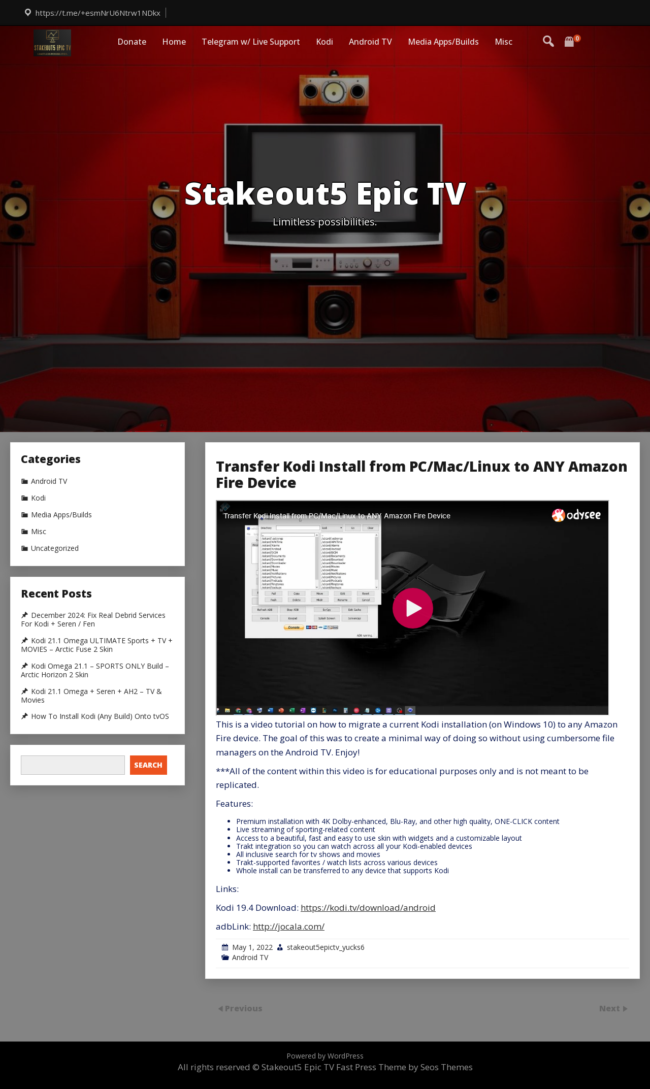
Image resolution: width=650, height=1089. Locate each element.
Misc (503, 41)
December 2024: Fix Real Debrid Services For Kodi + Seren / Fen (93, 620)
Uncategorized (55, 548)
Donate (131, 41)
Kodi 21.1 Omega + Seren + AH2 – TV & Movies (91, 696)
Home (174, 41)
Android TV (370, 41)
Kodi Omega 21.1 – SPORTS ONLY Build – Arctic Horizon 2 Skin (95, 670)
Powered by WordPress (325, 1056)
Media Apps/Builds (443, 41)
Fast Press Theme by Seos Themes (404, 1067)
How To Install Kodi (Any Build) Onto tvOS (100, 716)
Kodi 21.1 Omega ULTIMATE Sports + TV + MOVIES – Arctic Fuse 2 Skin (97, 645)
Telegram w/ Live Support (251, 41)
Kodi (324, 41)
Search (148, 765)
